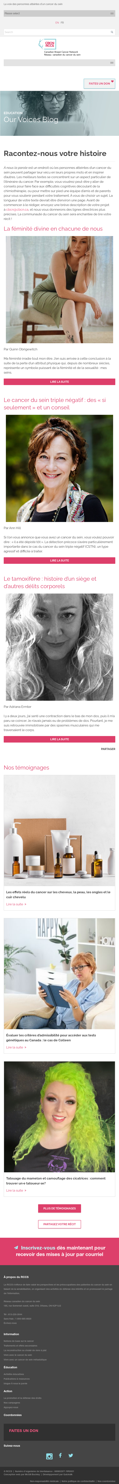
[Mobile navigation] (59, 13)
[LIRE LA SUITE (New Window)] (59, 382)
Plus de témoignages (59, 1208)
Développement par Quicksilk (58, 1475)
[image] (59, 289)
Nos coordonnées (106, 1481)
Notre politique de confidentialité (78, 1481)
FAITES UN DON (99, 83)
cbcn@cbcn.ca (17, 209)
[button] (112, 32)
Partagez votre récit (59, 1224)
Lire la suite (14, 904)
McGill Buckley (32, 1475)
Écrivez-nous (10, 1323)
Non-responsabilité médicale (44, 1481)
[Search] (59, 32)
